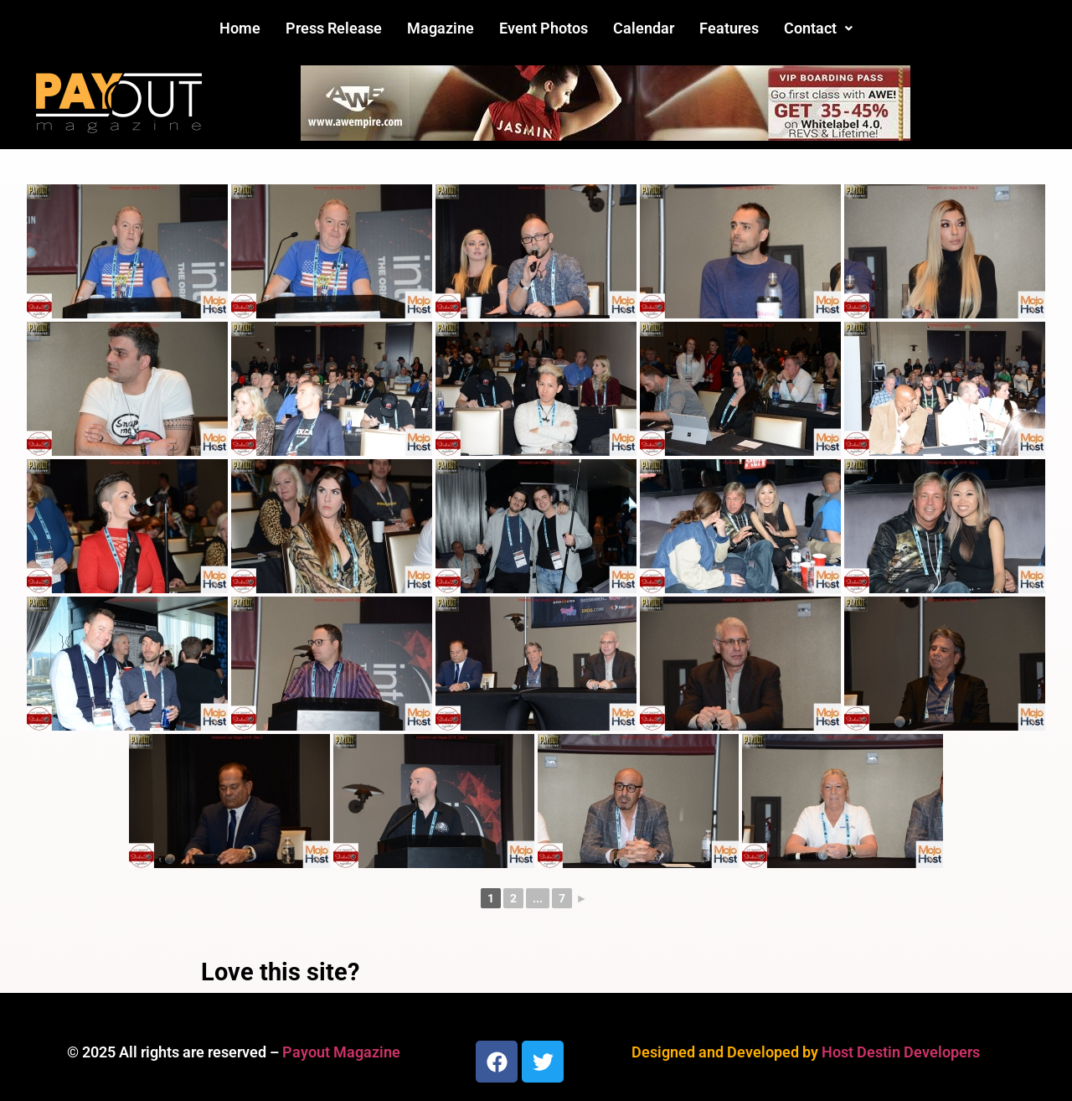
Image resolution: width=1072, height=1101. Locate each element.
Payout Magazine (341, 1052)
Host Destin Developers (901, 1052)
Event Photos (543, 28)
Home (239, 28)
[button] (818, 28)
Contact (818, 28)
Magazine (440, 28)
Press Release (334, 28)
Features (729, 28)
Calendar (643, 28)
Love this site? (280, 972)
